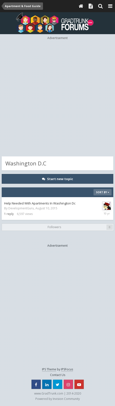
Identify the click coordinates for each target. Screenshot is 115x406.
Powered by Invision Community (57, 399)
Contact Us (57, 375)
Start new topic (60, 179)
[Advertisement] (57, 97)
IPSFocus (67, 369)
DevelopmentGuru (21, 208)
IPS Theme (49, 369)
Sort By (102, 192)
